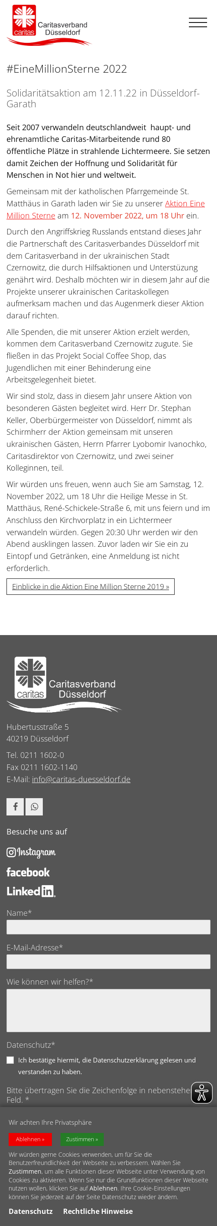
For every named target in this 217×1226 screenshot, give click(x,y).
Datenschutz (31, 1214)
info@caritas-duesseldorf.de (81, 779)
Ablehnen (28, 1142)
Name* (19, 913)
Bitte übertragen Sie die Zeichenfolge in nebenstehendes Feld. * (106, 1095)
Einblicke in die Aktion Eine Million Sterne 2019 (88, 586)
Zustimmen (80, 1142)
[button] (15, 806)
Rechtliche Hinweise (98, 1214)
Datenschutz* (30, 1045)
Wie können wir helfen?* (49, 981)
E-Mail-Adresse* (34, 947)
